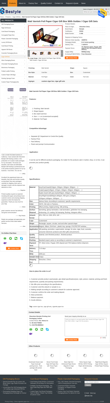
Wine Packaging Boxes (8, 60)
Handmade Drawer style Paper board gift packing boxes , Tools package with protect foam (36, 366)
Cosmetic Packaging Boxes (9, 53)
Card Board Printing (7, 46)
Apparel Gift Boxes (6, 49)
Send (88, 385)
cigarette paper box (58, 306)
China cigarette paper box (21, 401)
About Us (22, 3)
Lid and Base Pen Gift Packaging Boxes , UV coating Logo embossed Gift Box (14, 388)
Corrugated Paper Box (7, 35)
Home (4, 3)
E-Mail (87, 393)
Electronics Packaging (7, 67)
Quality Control (46, 3)
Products (12, 3)
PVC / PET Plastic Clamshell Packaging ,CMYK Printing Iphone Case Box (69, 382)
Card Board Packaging (8, 31)
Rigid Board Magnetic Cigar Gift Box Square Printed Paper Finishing (101, 364)
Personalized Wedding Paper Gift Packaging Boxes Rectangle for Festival (14, 392)
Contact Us (59, 3)
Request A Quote (72, 3)
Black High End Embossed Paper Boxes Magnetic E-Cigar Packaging (69, 365)
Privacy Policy (9, 401)
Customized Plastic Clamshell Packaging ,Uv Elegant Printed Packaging (67, 387)
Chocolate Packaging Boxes (9, 64)
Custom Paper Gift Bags (8, 75)
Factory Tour (33, 3)
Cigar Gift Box (16, 17)
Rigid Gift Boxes (6, 28)
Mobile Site (88, 396)
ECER (102, 401)
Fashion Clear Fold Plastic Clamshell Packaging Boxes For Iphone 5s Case (69, 392)
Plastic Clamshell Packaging (9, 38)
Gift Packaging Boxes (7, 24)
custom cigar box (38, 306)
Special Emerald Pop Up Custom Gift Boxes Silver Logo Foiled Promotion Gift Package (14, 383)
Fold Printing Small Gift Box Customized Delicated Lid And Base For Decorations (42, 382)
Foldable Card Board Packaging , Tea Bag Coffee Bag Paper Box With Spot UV (41, 387)
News (83, 3)
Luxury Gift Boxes (6, 42)
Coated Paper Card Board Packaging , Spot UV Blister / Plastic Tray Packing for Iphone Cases (41, 393)
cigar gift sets (47, 306)
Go (108, 12)
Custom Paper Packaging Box (10, 82)
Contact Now (72, 58)
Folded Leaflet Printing (8, 71)
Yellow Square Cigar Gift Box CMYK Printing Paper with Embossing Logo (85, 365)
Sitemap (93, 393)
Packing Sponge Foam (8, 78)
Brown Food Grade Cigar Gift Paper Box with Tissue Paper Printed (52, 365)
